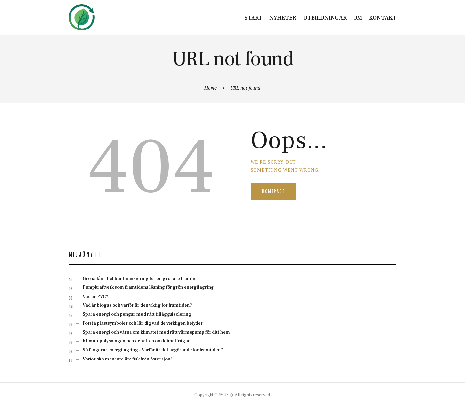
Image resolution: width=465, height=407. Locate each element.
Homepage (273, 191)
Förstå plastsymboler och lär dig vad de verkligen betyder (143, 323)
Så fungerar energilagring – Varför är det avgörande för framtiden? (153, 350)
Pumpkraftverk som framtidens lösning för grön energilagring (148, 287)
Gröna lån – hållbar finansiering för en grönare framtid (140, 278)
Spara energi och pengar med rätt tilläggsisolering (137, 314)
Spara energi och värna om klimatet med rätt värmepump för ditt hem (156, 332)
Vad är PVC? (95, 297)
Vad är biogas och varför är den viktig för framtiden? (137, 305)
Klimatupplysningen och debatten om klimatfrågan (137, 341)
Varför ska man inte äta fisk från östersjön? (127, 359)
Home (210, 88)
